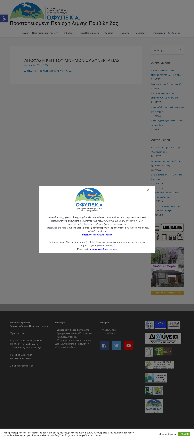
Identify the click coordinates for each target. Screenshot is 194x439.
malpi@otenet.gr (25, 365)
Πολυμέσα (124, 33)
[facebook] (106, 345)
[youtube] (129, 345)
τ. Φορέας (69, 33)
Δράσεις (109, 33)
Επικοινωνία (159, 33)
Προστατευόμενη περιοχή (45, 33)
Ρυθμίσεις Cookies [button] (167, 434)
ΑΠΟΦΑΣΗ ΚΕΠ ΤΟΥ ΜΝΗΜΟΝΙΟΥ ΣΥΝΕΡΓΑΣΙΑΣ (48, 71)
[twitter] (118, 345)
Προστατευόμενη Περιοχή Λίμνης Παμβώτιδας (64, 23)
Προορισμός (141, 33)
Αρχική (25, 33)
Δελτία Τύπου (108, 333)
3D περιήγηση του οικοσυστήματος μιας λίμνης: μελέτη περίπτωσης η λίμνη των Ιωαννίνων (73, 344)
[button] (4, 18)
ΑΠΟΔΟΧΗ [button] (184, 434)
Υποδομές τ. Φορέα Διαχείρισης (73, 330)
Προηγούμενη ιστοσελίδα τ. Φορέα (74, 333)
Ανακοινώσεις (109, 330)
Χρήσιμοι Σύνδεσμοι (67, 337)
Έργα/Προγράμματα (89, 33)
